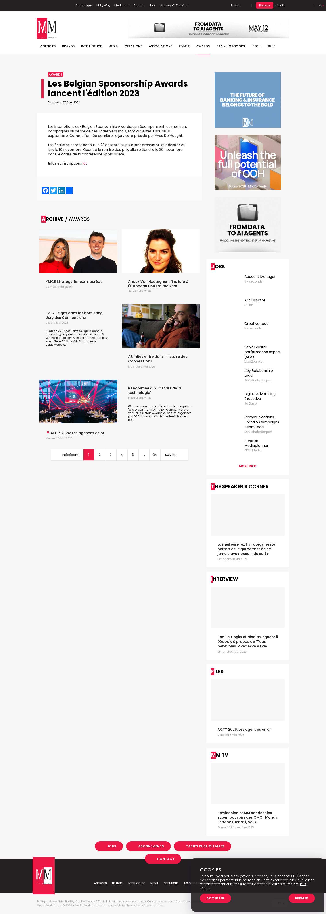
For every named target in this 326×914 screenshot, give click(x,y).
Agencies (48, 46)
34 (155, 455)
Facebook (40, 5)
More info (248, 466)
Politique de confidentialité (55, 901)
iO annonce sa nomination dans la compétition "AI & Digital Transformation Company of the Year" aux (160, 409)
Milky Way (103, 5)
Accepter (215, 898)
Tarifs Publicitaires (205, 846)
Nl (320, 5)
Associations (160, 46)
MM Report (122, 5)
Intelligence (91, 46)
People (184, 46)
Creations (133, 46)
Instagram (61, 5)
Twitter (53, 5)
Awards (203, 46)
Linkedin (47, 5)
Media (113, 46)
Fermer (301, 898)
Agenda (139, 5)
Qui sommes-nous (160, 901)
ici (84, 163)
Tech (256, 46)
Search (235, 5)
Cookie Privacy (85, 901)
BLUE (271, 46)
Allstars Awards (152, 413)
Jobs (152, 5)
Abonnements (151, 846)
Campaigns (83, 5)
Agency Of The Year (174, 5)
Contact (166, 859)
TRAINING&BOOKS (230, 46)
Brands (68, 46)
